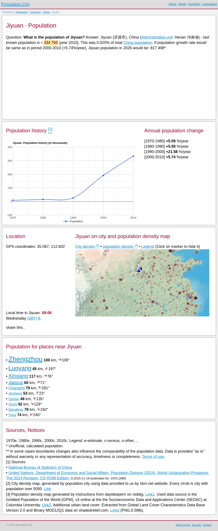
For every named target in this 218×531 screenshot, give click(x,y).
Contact (207, 525)
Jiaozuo (16, 382)
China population (137, 42)
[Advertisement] (108, 84)
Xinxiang (18, 376)
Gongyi (14, 399)
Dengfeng (16, 409)
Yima (12, 415)
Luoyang (20, 368)
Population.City (15, 4)
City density (85, 246)
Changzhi (17, 388)
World (182, 4)
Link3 (114, 510)
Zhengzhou (26, 359)
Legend (147, 246)
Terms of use (153, 457)
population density (118, 246)
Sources (196, 525)
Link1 (150, 494)
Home (172, 4)
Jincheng (15, 393)
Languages (209, 4)
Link (47, 489)
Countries (194, 4)
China (46, 12)
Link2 (46, 505)
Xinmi (13, 404)
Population (22, 12)
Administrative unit (156, 37)
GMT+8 (33, 318)
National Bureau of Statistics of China (40, 467)
